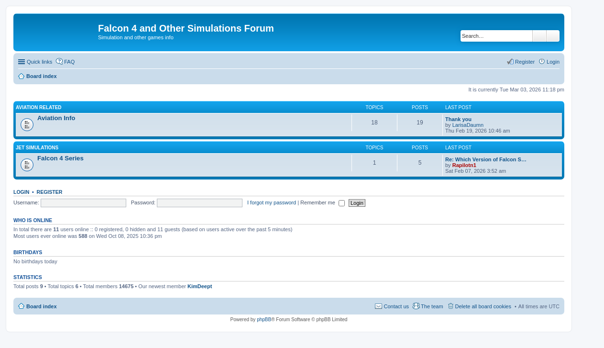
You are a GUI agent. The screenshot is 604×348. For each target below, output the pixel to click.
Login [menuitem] (553, 62)
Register (50, 192)
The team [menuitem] (432, 306)
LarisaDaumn (467, 125)
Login (21, 192)
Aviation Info (56, 118)
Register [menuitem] (525, 62)
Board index (41, 306)
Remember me (322, 202)
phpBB (264, 319)
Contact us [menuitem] (396, 306)
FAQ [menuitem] (69, 62)
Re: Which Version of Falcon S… (486, 159)
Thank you (458, 119)
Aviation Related (39, 107)
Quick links (39, 62)
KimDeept (199, 286)
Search (539, 36)
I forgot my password (271, 202)
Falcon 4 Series (60, 158)
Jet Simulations (37, 147)
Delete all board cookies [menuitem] (483, 306)
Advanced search (553, 36)
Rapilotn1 (464, 165)
